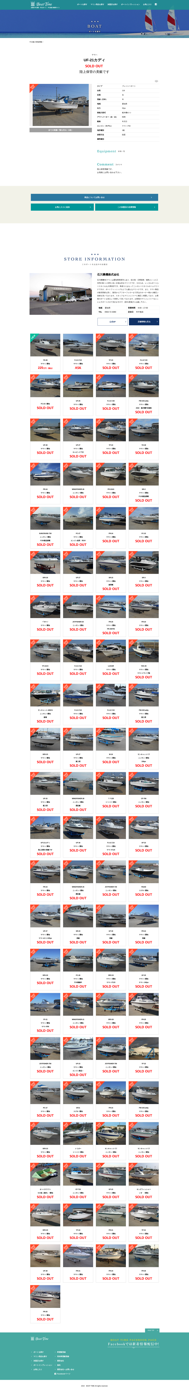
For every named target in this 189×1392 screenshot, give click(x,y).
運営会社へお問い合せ (65, 1369)
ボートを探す (82, 4)
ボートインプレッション (130, 4)
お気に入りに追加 (62, 207)
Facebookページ (63, 1374)
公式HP (112, 322)
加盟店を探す (112, 4)
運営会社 (60, 1361)
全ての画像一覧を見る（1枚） (60, 130)
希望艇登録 (61, 1352)
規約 (59, 1365)
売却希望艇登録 (63, 1356)
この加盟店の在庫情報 (126, 207)
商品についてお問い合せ (94, 197)
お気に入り (147, 4)
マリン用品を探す (97, 4)
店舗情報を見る (144, 322)
